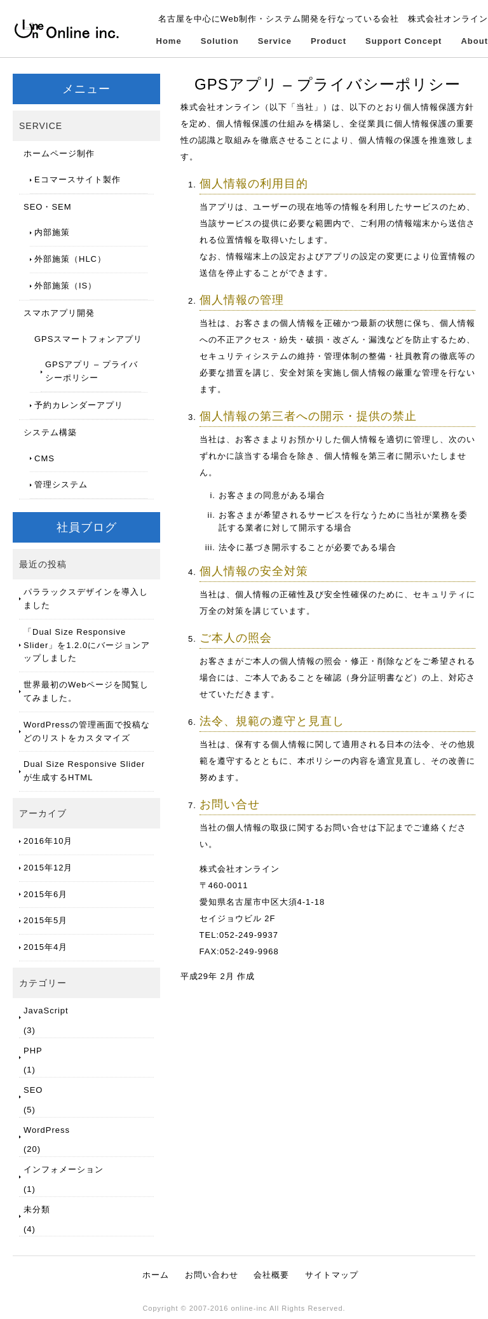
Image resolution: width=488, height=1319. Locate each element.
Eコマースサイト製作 (77, 179)
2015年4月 (45, 947)
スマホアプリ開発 (59, 313)
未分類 (37, 1209)
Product (328, 41)
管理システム (61, 484)
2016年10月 (48, 841)
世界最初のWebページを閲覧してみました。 (86, 691)
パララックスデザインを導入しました (86, 598)
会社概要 (271, 1275)
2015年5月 (45, 920)
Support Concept (403, 41)
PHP (33, 1050)
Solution (220, 41)
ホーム (155, 1275)
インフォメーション (64, 1169)
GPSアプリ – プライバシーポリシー (91, 371)
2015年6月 (45, 894)
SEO (33, 1090)
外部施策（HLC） (70, 259)
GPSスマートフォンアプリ (88, 339)
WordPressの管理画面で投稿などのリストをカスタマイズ (87, 731)
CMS (44, 458)
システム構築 (50, 432)
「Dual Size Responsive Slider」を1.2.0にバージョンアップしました (87, 645)
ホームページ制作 (59, 153)
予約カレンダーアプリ (78, 405)
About (474, 41)
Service (275, 41)
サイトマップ (331, 1275)
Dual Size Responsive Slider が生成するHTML (84, 770)
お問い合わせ (211, 1275)
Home (169, 41)
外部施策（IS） (65, 285)
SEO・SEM (48, 207)
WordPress (47, 1130)
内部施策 (52, 232)
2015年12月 (48, 867)
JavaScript (46, 1010)
